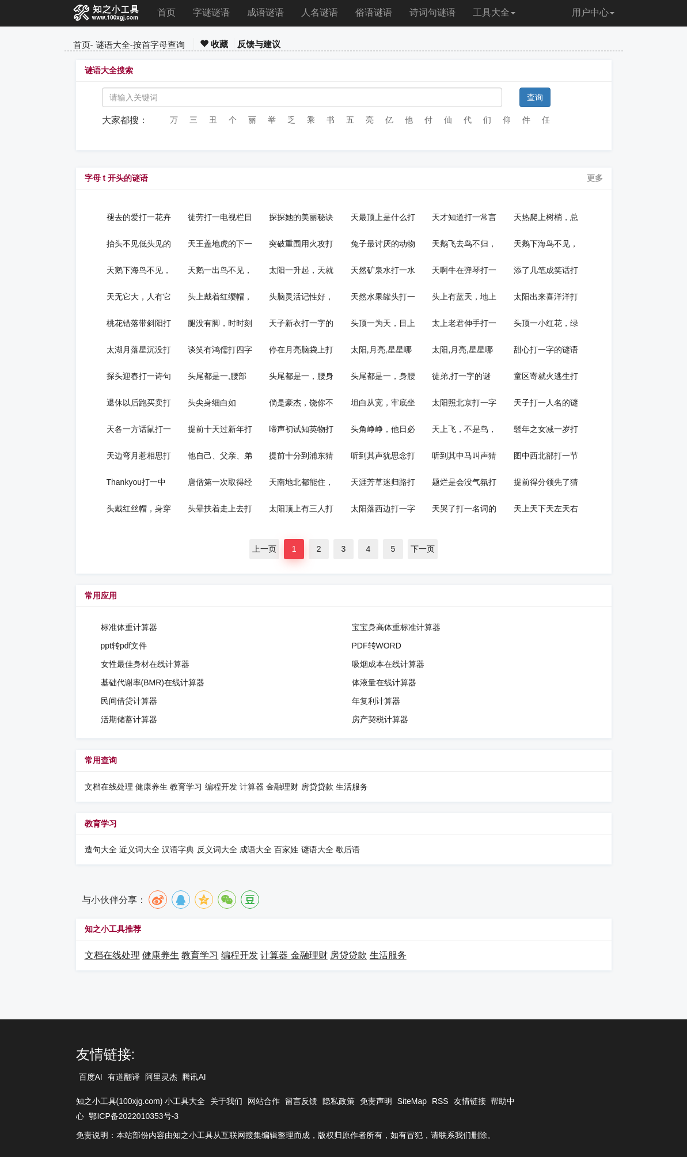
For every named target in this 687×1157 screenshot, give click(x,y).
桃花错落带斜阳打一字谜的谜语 (139, 323)
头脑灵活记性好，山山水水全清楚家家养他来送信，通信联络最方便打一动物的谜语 (301, 296)
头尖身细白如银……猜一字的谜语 (220, 402)
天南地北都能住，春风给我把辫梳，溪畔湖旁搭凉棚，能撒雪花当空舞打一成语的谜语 (301, 482)
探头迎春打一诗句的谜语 (139, 376)
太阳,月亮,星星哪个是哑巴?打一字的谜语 (381, 349)
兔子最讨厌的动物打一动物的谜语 (383, 243)
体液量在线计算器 (384, 682)
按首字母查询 (159, 45)
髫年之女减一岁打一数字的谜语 (546, 429)
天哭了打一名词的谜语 (464, 508)
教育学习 (186, 786)
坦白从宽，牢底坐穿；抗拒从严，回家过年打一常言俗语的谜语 (383, 402)
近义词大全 (139, 849)
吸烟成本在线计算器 (388, 664)
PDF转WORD (376, 645)
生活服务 (352, 786)
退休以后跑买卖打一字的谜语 (139, 402)
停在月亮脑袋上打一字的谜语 (301, 349)
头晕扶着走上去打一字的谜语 (220, 508)
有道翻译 (124, 1077)
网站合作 (264, 1101)
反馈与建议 (258, 44)
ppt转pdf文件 (124, 645)
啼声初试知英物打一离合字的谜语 (301, 429)
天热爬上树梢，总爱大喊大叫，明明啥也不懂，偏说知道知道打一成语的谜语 (546, 217)
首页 (166, 12)
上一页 (264, 548)
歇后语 (348, 849)
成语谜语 (265, 12)
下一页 (423, 548)
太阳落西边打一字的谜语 (383, 508)
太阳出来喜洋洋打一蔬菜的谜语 (546, 296)
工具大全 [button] (494, 12)
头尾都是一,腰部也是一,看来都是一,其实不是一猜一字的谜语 (217, 376)
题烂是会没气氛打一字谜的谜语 (464, 482)
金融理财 (282, 786)
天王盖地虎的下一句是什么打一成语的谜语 (220, 243)
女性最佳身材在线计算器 (145, 664)
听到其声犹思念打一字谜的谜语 (383, 455)
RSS (440, 1101)
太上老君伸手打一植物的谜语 (464, 323)
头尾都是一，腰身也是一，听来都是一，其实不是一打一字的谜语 (301, 376)
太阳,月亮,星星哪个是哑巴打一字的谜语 (464, 349)
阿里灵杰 (161, 1077)
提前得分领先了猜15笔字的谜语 (546, 482)
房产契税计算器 (380, 719)
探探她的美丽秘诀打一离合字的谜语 (301, 217)
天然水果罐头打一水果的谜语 (383, 296)
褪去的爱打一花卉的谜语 (139, 217)
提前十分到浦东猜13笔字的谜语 (301, 455)
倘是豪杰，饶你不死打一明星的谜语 (301, 402)
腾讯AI (194, 1077)
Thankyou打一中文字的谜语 (136, 482)
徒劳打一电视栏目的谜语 (220, 217)
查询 (535, 97)
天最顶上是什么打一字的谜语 (383, 217)
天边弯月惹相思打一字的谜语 (139, 455)
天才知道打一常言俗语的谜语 (464, 217)
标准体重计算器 (129, 627)
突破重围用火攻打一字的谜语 (301, 243)
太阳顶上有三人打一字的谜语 (301, 508)
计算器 (253, 786)
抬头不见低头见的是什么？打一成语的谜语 (139, 243)
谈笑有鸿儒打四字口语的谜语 (220, 349)
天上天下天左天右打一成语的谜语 (546, 508)
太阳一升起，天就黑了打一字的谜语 (301, 270)
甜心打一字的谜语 (546, 349)
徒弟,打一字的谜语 (461, 376)
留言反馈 (301, 1101)
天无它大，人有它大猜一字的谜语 (139, 296)
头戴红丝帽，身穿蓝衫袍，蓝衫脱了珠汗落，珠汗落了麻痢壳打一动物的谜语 (139, 508)
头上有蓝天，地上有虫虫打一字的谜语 (464, 296)
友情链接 (470, 1101)
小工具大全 (185, 1101)
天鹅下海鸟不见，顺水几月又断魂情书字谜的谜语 (546, 243)
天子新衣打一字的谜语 (301, 323)
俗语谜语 (373, 12)
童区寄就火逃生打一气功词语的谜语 (546, 376)
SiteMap (412, 1101)
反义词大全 (217, 849)
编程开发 (221, 786)
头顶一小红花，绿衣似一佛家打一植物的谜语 (546, 323)
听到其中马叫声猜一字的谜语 (464, 455)
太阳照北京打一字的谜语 (464, 402)
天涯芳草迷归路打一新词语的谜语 (383, 482)
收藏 (214, 44)
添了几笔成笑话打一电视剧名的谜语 (546, 270)
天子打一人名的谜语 (546, 402)
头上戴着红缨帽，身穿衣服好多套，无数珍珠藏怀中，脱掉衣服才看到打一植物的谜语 (220, 296)
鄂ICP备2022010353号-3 (134, 1116)
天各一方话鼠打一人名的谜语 (139, 429)
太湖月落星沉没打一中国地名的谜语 (139, 349)
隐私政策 (338, 1101)
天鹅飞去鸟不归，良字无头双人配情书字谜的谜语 (464, 243)
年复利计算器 (376, 700)
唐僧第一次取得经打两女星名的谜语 (220, 482)
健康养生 (151, 786)
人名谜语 (319, 12)
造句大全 (101, 849)
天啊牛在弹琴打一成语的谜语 (464, 270)
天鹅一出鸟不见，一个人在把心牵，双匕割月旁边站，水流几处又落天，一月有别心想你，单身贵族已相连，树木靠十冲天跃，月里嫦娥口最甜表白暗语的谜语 (220, 270)
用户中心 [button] (593, 12)
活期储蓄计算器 (129, 719)
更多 (595, 178)
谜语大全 (113, 45)
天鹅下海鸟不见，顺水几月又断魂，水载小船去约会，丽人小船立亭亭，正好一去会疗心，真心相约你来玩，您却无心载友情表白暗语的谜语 (139, 270)
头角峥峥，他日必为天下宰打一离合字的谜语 (383, 429)
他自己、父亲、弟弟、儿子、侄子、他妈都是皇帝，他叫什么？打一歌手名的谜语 (220, 455)
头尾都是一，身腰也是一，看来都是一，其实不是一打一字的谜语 (383, 376)
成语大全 (257, 849)
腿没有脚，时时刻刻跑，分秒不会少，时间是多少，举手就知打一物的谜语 (220, 323)
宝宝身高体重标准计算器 (396, 627)
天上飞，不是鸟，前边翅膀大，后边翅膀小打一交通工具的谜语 (464, 429)
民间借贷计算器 (129, 700)
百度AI (91, 1077)
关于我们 (226, 1101)
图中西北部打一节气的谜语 (546, 455)
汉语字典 (178, 849)
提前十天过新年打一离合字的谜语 (220, 429)
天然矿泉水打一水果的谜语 (383, 270)
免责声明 (376, 1101)
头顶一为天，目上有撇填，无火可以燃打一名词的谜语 (383, 323)
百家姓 (286, 849)
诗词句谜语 (432, 12)
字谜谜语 (211, 12)
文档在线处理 (109, 786)
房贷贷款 (317, 786)
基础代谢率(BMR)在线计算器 (152, 682)
